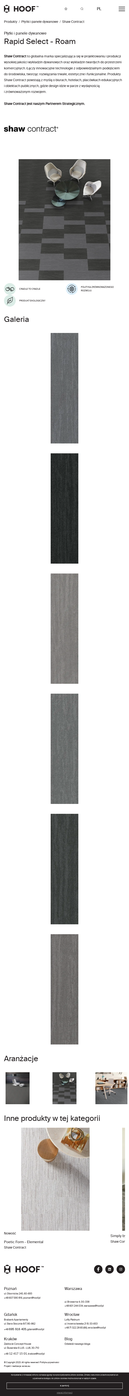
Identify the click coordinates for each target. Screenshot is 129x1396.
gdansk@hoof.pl (35, 1330)
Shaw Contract (73, 22)
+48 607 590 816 (13, 1298)
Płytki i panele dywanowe (39, 22)
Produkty (10, 22)
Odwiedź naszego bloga (77, 1344)
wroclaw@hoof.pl (96, 1328)
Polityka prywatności (49, 1362)
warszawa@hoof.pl (94, 1306)
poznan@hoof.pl (31, 1298)
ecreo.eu (26, 1366)
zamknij (64, 1386)
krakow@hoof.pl (36, 1354)
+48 (6, 1330)
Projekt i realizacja (12, 1366)
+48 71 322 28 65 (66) (75, 1328)
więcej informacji (64, 1393)
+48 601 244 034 (73, 1306)
